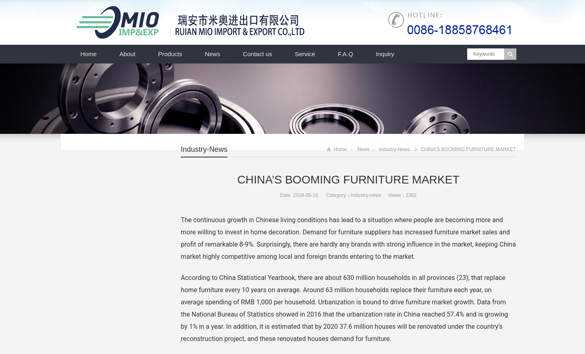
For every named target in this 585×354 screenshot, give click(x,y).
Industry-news (204, 149)
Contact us (257, 53)
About (127, 53)
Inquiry (385, 53)
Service (305, 53)
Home (88, 53)
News (212, 53)
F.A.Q (345, 53)
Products (170, 53)
